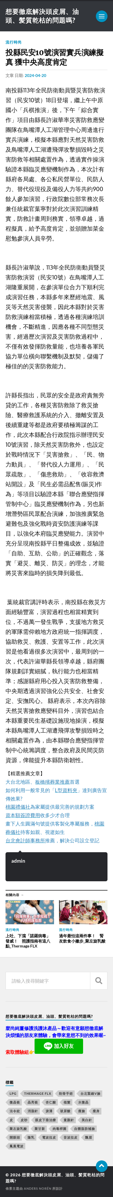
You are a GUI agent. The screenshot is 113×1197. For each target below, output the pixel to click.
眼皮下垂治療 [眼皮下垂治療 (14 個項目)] (45, 1120)
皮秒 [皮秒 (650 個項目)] (24, 1120)
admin (18, 861)
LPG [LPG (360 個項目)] (13, 1093)
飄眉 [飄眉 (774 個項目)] (88, 1137)
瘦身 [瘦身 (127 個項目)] (96, 1111)
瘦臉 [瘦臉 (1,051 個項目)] (81, 1111)
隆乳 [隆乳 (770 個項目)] (31, 1137)
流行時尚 (14, 42)
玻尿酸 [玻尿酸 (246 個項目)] (65, 1111)
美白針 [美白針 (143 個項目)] (87, 1120)
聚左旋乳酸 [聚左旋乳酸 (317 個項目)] (18, 1128)
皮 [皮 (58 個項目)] (11, 1120)
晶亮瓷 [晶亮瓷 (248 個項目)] (33, 1102)
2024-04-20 (35, 75)
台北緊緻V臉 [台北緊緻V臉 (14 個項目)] (90, 1093)
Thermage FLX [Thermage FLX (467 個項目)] (37, 1093)
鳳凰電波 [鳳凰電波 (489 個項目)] (17, 1146)
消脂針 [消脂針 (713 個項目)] (33, 1111)
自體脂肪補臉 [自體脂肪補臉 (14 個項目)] (84, 1128)
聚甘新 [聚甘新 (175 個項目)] (40, 1128)
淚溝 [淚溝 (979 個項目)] (49, 1111)
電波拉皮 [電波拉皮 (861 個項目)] (49, 1137)
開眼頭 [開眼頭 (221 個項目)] (15, 1137)
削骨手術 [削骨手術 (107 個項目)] (66, 1093)
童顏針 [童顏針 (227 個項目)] (69, 1120)
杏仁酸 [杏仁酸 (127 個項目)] (51, 1102)
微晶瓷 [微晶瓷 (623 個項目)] (15, 1102)
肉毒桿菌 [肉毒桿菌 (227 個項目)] (60, 1128)
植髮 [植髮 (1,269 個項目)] (67, 1102)
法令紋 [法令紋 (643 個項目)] (15, 1111)
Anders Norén (37, 1188)
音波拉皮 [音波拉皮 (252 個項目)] (71, 1137)
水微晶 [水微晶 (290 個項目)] (83, 1102)
